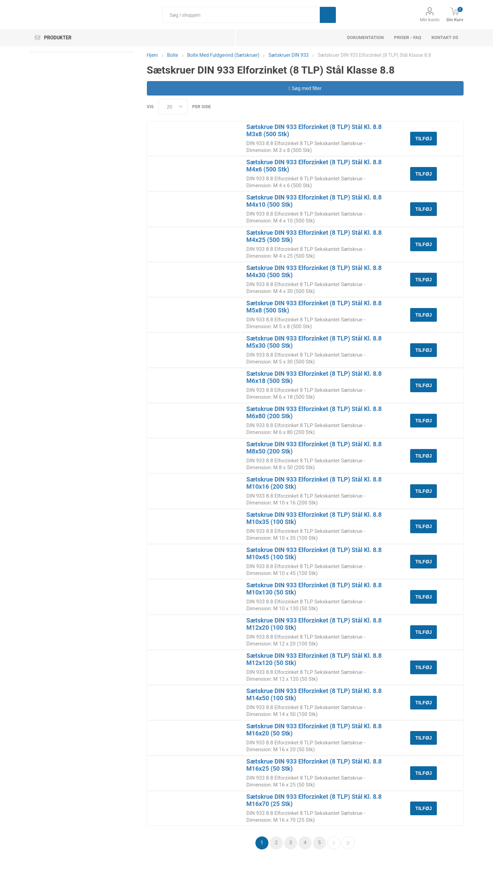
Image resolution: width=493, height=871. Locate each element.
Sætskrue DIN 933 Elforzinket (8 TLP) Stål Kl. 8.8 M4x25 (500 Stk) (314, 236)
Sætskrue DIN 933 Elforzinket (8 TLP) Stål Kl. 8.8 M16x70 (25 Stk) (314, 800)
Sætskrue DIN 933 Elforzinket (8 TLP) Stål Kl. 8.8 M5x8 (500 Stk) (314, 306)
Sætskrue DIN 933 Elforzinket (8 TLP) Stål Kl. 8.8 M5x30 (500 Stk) (314, 342)
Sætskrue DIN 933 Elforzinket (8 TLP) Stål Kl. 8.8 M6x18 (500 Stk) (314, 377)
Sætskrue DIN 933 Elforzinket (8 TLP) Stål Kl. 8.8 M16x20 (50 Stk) (314, 729)
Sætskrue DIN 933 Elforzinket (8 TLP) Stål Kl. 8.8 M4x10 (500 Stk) (314, 201)
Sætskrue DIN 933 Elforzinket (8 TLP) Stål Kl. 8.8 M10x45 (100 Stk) (314, 553)
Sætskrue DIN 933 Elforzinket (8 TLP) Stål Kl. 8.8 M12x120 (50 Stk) (314, 659)
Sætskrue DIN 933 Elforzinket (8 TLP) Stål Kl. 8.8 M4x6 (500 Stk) (314, 165)
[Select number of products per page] (173, 106)
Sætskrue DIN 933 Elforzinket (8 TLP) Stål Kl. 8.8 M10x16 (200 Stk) (314, 483)
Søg (328, 15)
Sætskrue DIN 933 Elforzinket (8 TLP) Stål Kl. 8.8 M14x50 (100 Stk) (314, 694)
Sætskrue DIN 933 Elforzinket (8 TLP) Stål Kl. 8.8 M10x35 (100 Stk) (314, 518)
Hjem (152, 55)
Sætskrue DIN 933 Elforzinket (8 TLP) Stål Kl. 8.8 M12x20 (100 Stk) (314, 624)
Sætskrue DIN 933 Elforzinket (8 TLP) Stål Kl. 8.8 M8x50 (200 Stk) (314, 447)
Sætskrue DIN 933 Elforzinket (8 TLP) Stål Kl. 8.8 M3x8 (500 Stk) (314, 130)
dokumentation (365, 37)
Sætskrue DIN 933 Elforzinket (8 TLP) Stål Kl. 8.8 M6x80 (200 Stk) (314, 412)
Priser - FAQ (407, 37)
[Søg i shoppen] (241, 15)
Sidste (348, 842)
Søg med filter (305, 88)
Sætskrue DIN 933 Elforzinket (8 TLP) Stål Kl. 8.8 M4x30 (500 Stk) (314, 271)
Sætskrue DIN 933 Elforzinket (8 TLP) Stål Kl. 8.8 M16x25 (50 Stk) (314, 765)
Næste (333, 842)
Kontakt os (444, 37)
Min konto (430, 19)
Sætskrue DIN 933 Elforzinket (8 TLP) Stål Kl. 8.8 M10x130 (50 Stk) (314, 588)
